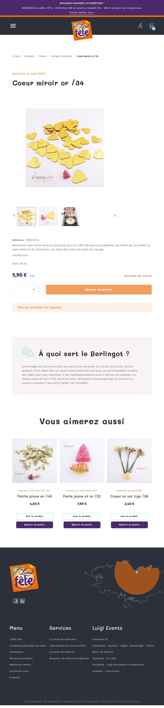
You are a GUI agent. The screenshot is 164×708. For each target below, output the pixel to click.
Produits (15, 680)
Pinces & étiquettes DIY (35, 493)
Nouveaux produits (21, 661)
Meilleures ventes (20, 668)
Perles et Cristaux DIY (82, 493)
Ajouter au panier (98, 292)
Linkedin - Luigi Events (105, 674)
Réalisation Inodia (72, 704)
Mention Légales (91, 704)
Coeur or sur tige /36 (129, 498)
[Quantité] (27, 292)
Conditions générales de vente (28, 648)
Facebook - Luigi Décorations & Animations (118, 668)
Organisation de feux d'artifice (67, 648)
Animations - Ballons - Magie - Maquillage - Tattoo (123, 648)
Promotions (17, 655)
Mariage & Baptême (30, 74)
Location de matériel (62, 655)
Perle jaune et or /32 (82, 498)
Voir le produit (34, 518)
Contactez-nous (19, 674)
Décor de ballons (102, 655)
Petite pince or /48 (34, 498)
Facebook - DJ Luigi (103, 661)
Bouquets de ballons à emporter (69, 661)
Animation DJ (100, 642)
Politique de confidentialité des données (120, 704)
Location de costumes (62, 642)
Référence (18, 242)
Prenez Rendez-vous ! (82, 12)
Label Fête (16, 642)
